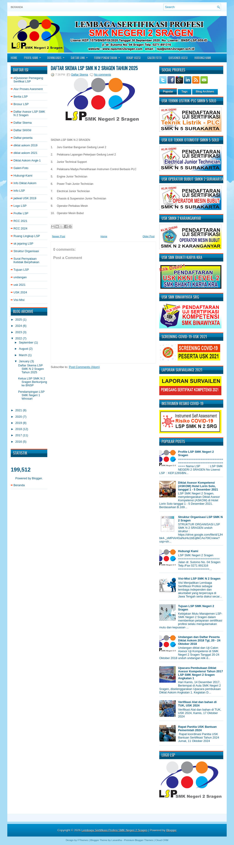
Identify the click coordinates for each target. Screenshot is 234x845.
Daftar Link (81, 56)
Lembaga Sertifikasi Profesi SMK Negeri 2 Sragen (114, 830)
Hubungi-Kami (22, 175)
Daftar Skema (22, 122)
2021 (19, 410)
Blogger (37, 478)
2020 (19, 416)
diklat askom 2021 (25, 153)
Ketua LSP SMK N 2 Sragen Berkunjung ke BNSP (32, 382)
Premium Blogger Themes (138, 840)
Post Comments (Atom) (84, 367)
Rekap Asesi (133, 57)
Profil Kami (34, 56)
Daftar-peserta (22, 137)
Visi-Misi (18, 300)
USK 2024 (20, 292)
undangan (20, 277)
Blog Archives (205, 91)
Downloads (57, 56)
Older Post (148, 236)
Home (14, 57)
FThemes (83, 840)
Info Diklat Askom (24, 183)
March (23, 355)
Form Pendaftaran (108, 56)
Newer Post (58, 236)
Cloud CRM (161, 840)
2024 (19, 325)
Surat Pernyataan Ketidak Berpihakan (26, 260)
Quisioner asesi (178, 57)
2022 (19, 338)
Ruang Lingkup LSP (26, 236)
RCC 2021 (20, 221)
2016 (19, 441)
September (26, 342)
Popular (168, 91)
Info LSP (19, 190)
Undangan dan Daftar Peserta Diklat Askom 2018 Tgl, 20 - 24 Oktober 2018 (199, 640)
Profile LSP (20, 213)
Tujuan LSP (21, 269)
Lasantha (117, 840)
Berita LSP (20, 96)
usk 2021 (19, 284)
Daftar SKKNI (22, 130)
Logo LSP (20, 205)
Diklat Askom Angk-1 (27, 160)
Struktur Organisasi (26, 251)
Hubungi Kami (202, 57)
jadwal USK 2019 (24, 198)
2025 (19, 319)
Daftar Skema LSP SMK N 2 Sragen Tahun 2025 (31, 369)
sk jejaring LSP (23, 243)
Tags (184, 91)
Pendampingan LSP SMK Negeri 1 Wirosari (31, 395)
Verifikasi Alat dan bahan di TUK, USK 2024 (197, 703)
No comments (102, 74)
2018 (19, 429)
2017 (19, 435)
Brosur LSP (21, 104)
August (24, 348)
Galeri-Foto (20, 168)
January (24, 361)
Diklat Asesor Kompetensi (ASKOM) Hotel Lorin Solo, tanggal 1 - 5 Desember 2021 (198, 486)
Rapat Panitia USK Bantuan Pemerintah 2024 (197, 728)
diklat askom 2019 (25, 145)
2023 (19, 332)
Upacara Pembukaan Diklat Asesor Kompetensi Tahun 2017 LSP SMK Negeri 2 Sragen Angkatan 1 (200, 673)
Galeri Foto (154, 57)
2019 (19, 423)
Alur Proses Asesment (28, 89)
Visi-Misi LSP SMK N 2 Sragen (199, 578)
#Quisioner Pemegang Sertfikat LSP (28, 79)
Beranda (17, 7)
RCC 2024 (20, 228)
